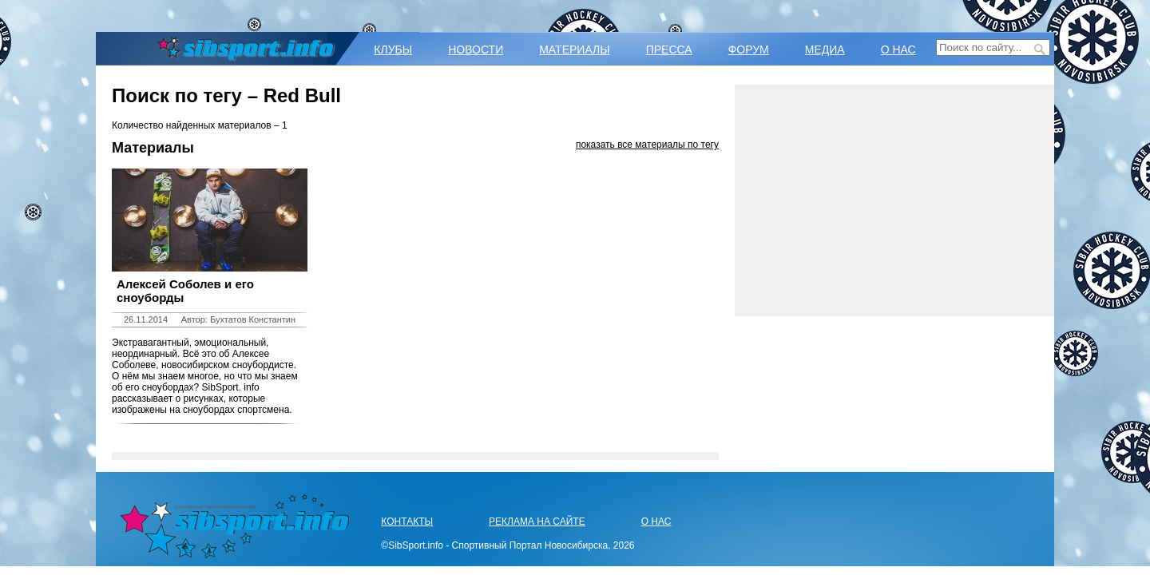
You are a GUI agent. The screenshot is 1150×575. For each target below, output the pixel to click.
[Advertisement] (894, 200)
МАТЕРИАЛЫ (574, 49)
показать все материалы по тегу (647, 144)
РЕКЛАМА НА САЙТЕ (537, 521)
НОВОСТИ (475, 49)
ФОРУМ (748, 49)
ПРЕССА (669, 49)
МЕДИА (825, 49)
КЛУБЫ (393, 49)
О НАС (898, 49)
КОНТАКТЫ (407, 521)
